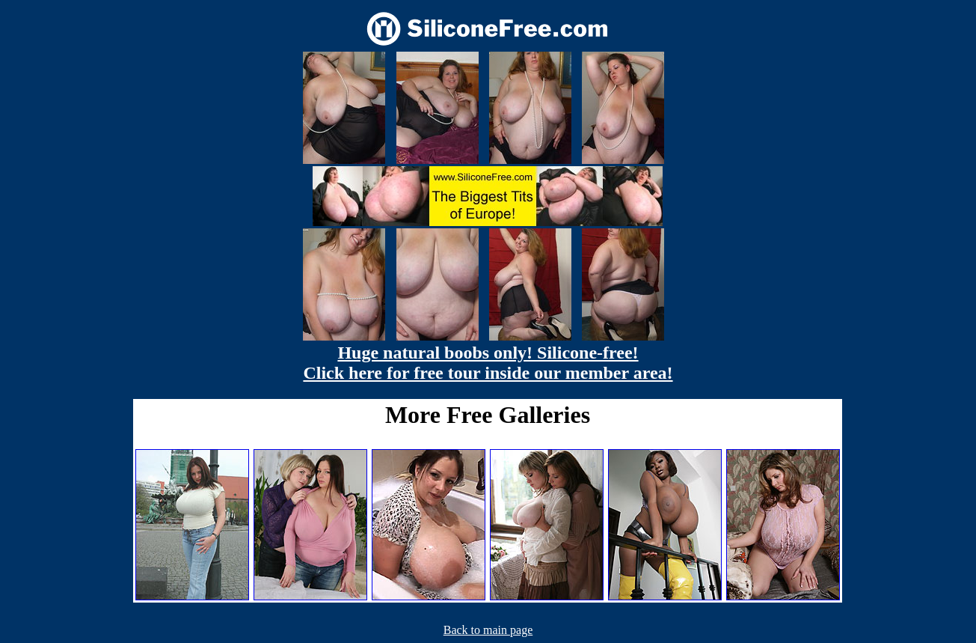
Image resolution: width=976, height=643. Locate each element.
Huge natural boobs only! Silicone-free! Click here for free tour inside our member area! (487, 363)
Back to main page (488, 630)
